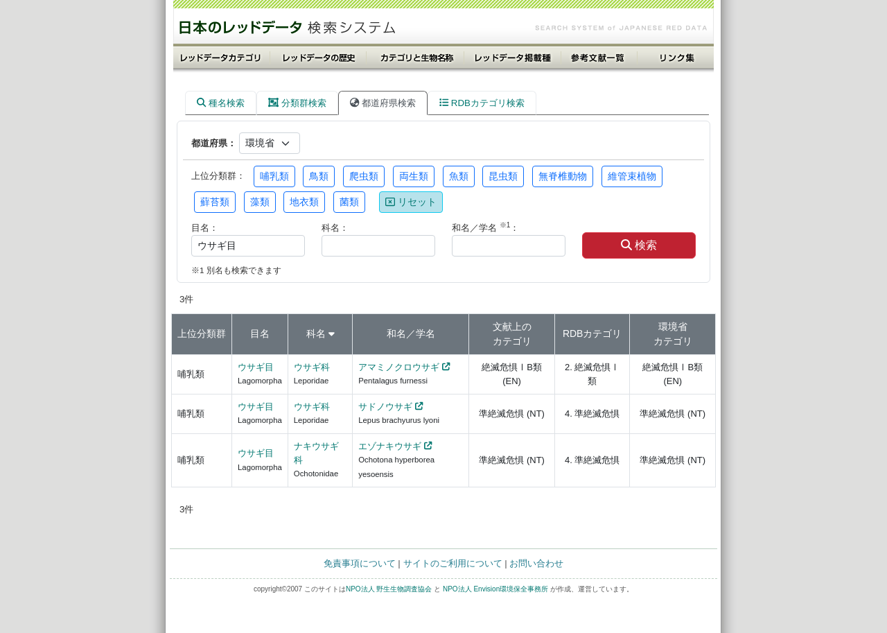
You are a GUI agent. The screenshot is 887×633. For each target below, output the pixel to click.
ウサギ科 (312, 367)
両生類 (413, 176)
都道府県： (213, 143)
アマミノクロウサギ (398, 367)
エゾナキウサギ (389, 446)
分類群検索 (297, 103)
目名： (204, 228)
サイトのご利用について (452, 563)
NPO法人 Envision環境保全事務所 (495, 589)
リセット (411, 201)
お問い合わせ (536, 563)
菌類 (349, 201)
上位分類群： (218, 176)
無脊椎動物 (562, 176)
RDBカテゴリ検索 (482, 103)
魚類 (458, 176)
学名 (425, 333)
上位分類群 (201, 333)
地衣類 (304, 201)
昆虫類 (503, 176)
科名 (316, 333)
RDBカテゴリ (592, 333)
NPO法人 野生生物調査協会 (389, 589)
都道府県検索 (383, 103)
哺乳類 (274, 176)
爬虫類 (363, 176)
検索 (639, 245)
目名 (260, 333)
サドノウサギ (385, 406)
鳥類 (318, 176)
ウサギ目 (256, 367)
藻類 (260, 201)
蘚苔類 (214, 201)
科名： (335, 228)
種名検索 (221, 103)
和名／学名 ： (485, 227)
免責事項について (360, 563)
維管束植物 (632, 176)
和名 (396, 333)
